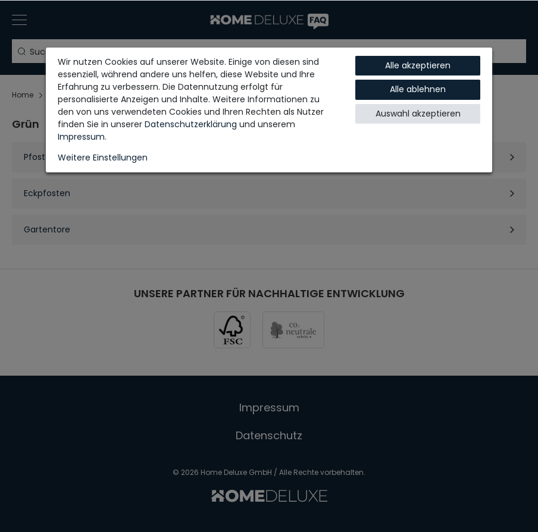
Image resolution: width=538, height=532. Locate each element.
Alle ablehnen (418, 89)
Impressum (81, 137)
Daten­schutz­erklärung (191, 124)
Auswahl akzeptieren (418, 113)
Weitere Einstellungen (103, 157)
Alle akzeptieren (418, 65)
